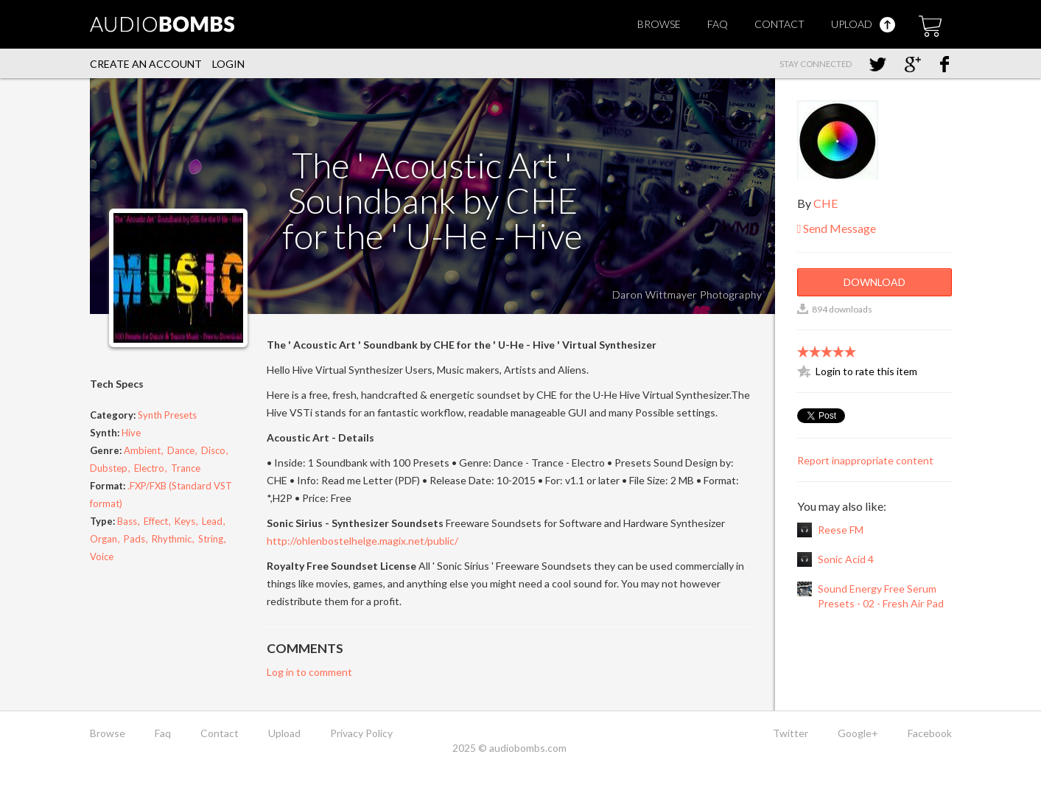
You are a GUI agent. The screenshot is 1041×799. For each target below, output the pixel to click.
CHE (825, 203)
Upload (863, 24)
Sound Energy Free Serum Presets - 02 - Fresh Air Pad (881, 596)
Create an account (146, 63)
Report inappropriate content (865, 460)
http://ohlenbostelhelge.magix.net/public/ (362, 540)
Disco (213, 450)
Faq (717, 24)
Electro (149, 468)
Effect (156, 521)
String (210, 539)
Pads (134, 539)
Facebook (930, 733)
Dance (180, 450)
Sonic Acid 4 (846, 559)
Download (874, 282)
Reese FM (840, 529)
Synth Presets (167, 415)
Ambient (142, 450)
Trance (185, 468)
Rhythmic (172, 539)
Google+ (858, 733)
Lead (212, 521)
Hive (131, 433)
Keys (185, 521)
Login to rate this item (866, 371)
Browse (659, 24)
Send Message (837, 228)
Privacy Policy (361, 733)
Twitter (790, 733)
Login (228, 63)
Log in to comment (309, 672)
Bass (127, 521)
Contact (779, 24)
